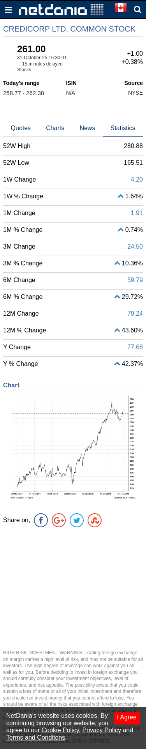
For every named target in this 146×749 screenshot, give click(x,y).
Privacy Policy (101, 730)
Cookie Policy (60, 730)
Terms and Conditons (35, 737)
